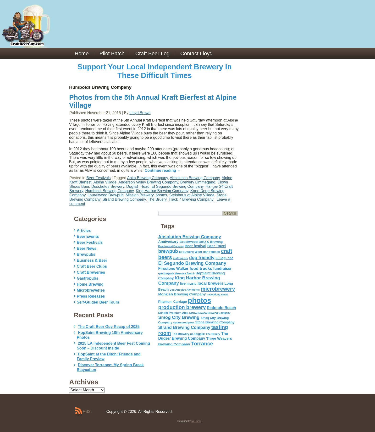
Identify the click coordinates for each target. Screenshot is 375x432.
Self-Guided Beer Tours (98, 302)
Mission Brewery (139, 195)
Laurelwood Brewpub (105, 195)
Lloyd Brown (139, 113)
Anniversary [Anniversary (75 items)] (168, 242)
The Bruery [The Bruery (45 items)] (213, 333)
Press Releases (91, 296)
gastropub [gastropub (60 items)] (166, 273)
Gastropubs (87, 278)
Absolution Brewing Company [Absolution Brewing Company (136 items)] (189, 236)
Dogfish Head (137, 186)
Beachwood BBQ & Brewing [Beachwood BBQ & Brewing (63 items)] (201, 242)
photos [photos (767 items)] (199, 300)
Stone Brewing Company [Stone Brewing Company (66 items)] (214, 322)
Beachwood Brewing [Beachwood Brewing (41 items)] (171, 246)
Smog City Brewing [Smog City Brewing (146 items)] (179, 317)
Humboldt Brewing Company (109, 191)
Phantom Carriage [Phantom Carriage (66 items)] (172, 302)
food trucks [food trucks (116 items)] (200, 268)
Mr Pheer (196, 421)
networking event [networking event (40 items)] (217, 294)
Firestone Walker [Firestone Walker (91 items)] (173, 268)
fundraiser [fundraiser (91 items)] (222, 268)
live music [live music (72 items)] (188, 283)
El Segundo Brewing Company (178, 186)
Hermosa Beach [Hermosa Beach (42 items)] (185, 273)
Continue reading (163, 170)
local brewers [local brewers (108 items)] (210, 283)
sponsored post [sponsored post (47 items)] (183, 322)
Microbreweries (91, 290)
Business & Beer (92, 260)
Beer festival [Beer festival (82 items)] (195, 246)
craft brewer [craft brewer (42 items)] (180, 258)
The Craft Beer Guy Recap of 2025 (108, 327)
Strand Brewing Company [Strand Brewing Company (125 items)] (184, 327)
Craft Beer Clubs (92, 266)
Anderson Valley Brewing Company (148, 182)
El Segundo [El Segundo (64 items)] (224, 258)
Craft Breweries (91, 272)
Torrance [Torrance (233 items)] (202, 344)
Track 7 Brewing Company (191, 199)
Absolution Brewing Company (195, 178)
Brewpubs (86, 254)
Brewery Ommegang (197, 182)
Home (82, 53)
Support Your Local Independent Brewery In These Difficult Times (154, 71)
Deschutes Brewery (107, 186)
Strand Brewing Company (124, 199)
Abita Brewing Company (147, 178)
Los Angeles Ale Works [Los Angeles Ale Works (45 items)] (185, 289)
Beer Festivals (98, 178)
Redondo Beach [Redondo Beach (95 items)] (221, 307)
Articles (84, 230)
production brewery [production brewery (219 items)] (182, 307)
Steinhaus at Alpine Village (191, 195)
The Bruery (157, 199)
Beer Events (88, 236)
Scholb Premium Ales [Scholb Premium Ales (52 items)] (173, 313)
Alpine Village (105, 182)
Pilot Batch (112, 53)
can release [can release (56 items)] (211, 252)
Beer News (86, 248)
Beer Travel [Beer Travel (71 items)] (216, 246)
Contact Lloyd (196, 53)
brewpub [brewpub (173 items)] (168, 251)
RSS (87, 412)
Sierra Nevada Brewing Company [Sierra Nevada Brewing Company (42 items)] (210, 312)
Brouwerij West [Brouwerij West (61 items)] (190, 252)
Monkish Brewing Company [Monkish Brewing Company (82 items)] (182, 294)
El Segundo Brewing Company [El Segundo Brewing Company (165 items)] (192, 263)
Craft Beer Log (152, 53)
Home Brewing (90, 284)
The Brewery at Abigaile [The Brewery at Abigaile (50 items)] (188, 334)
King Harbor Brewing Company (162, 191)
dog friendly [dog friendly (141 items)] (202, 257)
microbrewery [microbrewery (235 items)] (218, 289)
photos (161, 195)
